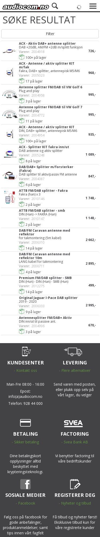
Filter (50, 33)
